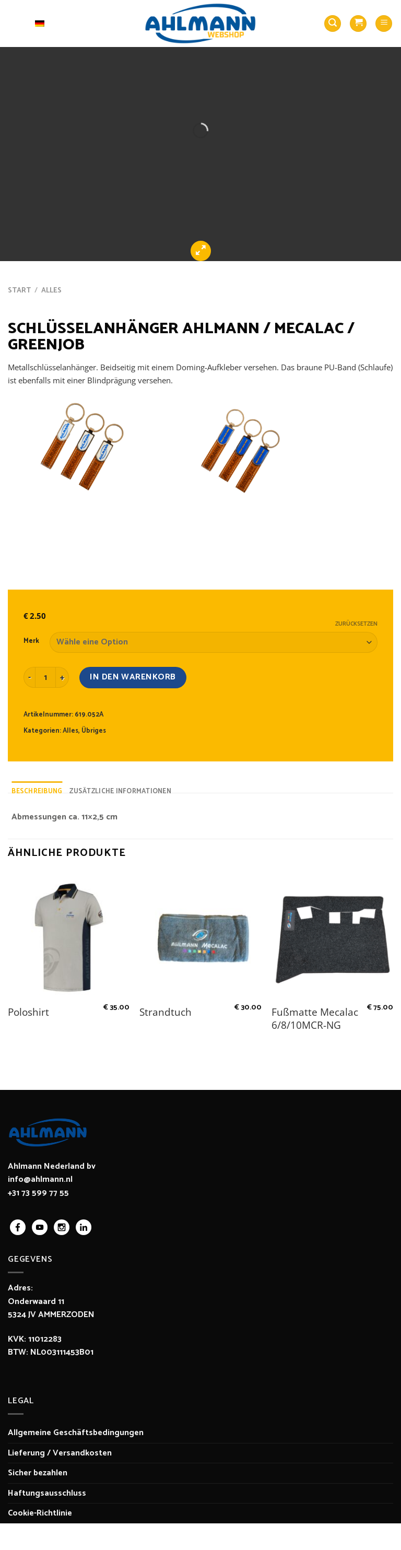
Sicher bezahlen (37, 1473)
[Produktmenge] (45, 677)
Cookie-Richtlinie (40, 1513)
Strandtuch (165, 1012)
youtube (40, 1227)
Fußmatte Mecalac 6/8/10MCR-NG (315, 1018)
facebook (18, 1227)
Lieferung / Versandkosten (60, 1453)
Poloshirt (28, 1012)
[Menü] (383, 23)
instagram (61, 1227)
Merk (31, 641)
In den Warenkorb (133, 677)
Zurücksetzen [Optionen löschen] (356, 624)
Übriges (93, 730)
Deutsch (29, 23)
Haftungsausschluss (47, 1493)
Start (19, 290)
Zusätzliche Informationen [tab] (120, 791)
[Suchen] (332, 23)
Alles (51, 290)
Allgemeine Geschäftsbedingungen (76, 1433)
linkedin (83, 1227)
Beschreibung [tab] (36, 791)
